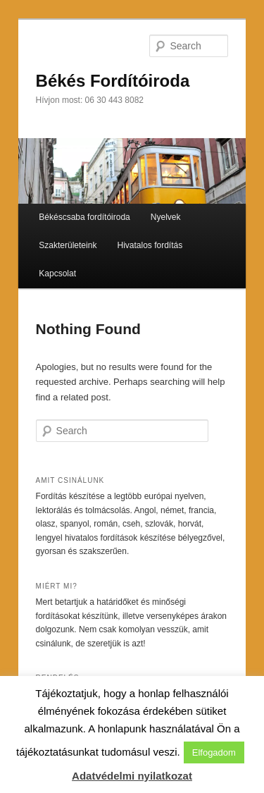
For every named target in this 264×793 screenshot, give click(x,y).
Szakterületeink (67, 245)
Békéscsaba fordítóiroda (84, 217)
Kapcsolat (57, 273)
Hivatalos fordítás (149, 245)
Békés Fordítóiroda (113, 80)
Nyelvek (166, 217)
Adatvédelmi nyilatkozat (132, 776)
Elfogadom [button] (214, 752)
